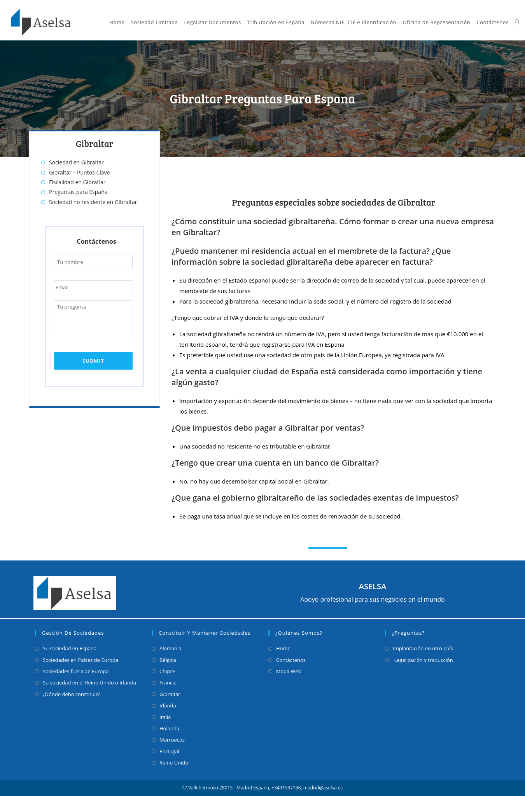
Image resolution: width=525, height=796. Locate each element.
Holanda (169, 728)
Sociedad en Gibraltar (76, 162)
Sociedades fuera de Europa (75, 671)
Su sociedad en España (69, 648)
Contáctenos (291, 659)
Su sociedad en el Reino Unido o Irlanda (89, 682)
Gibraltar (169, 694)
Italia (165, 717)
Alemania (170, 648)
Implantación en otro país (423, 648)
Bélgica (167, 659)
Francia (168, 682)
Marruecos (172, 739)
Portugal (169, 751)
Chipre (167, 671)
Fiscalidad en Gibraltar (77, 182)
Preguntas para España (78, 192)
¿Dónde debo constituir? (71, 694)
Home (283, 648)
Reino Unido (173, 762)
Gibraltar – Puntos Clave (79, 172)
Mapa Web (288, 671)
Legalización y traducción (423, 659)
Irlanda (167, 705)
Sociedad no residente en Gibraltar (93, 202)
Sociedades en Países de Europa (80, 659)
